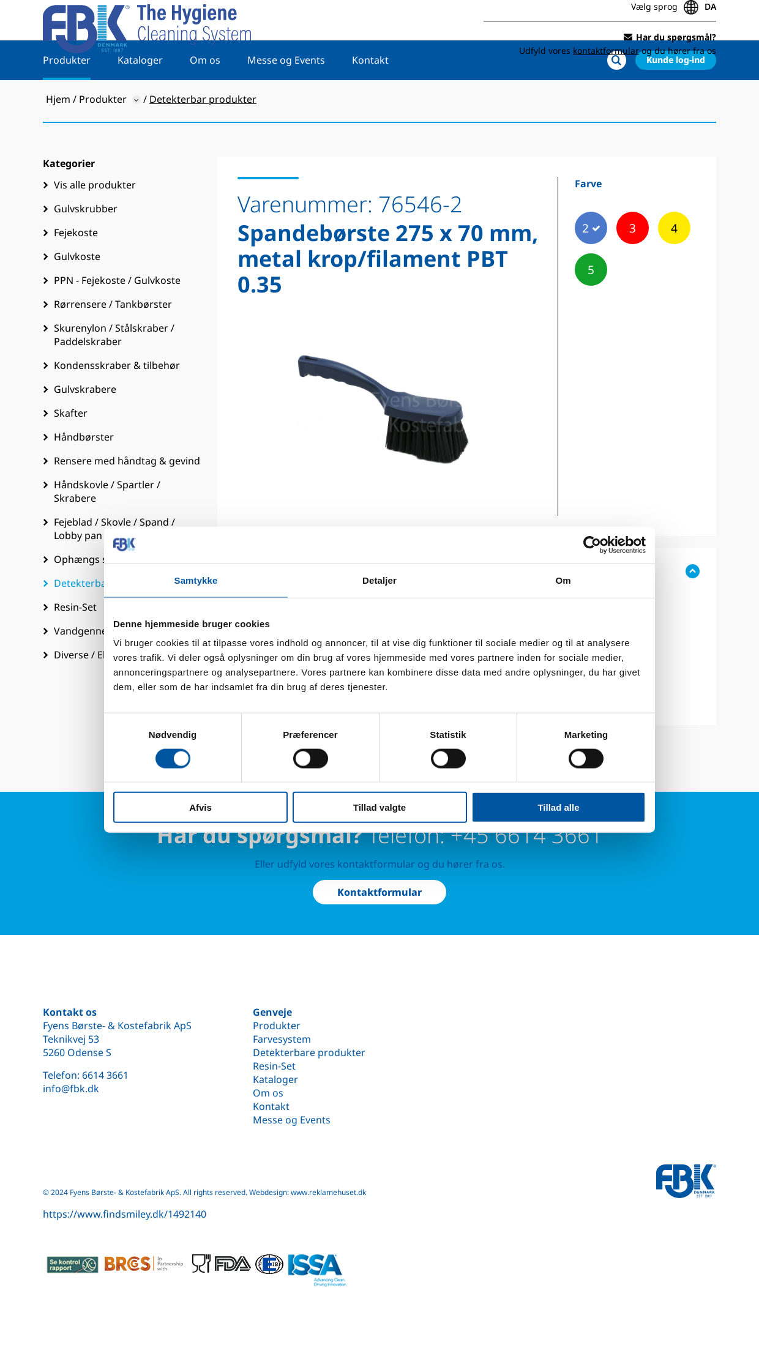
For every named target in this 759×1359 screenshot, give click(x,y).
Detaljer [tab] (379, 580)
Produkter (67, 96)
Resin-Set (274, 1066)
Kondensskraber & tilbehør (117, 401)
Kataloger (140, 96)
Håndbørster (84, 473)
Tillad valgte (379, 807)
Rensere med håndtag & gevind (127, 497)
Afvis (200, 807)
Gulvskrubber (86, 244)
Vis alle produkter (95, 221)
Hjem (58, 135)
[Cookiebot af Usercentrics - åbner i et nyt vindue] (592, 544)
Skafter (71, 449)
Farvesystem (282, 1039)
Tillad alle (558, 807)
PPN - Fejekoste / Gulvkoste (117, 316)
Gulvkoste (77, 292)
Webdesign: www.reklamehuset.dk (307, 1192)
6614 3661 (105, 1075)
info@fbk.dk (71, 1088)
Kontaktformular (379, 892)
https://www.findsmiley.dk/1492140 (124, 1214)
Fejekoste (76, 268)
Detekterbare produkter (309, 1052)
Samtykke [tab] (196, 580)
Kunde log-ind (675, 96)
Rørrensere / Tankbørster (113, 340)
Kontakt (370, 96)
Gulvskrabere (85, 425)
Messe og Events (286, 96)
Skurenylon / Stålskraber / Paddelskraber (114, 370)
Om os (205, 96)
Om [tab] (562, 580)
